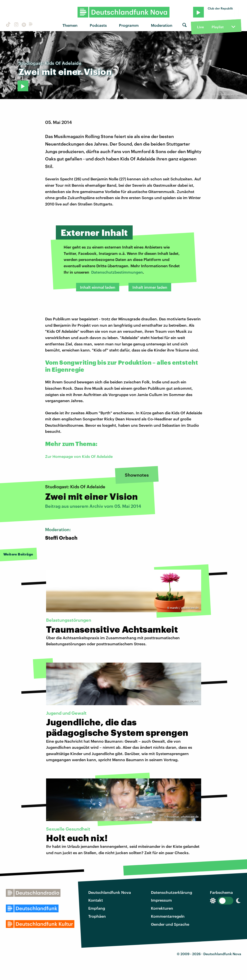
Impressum (161, 900)
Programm (129, 25)
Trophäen (97, 916)
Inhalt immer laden (149, 287)
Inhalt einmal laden (97, 287)
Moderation (161, 25)
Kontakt (95, 900)
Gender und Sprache (170, 924)
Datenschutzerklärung (171, 892)
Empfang (96, 908)
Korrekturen (162, 908)
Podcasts (98, 25)
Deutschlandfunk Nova (109, 892)
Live (200, 27)
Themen (70, 25)
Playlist (218, 27)
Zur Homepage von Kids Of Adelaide (79, 456)
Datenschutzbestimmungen (117, 272)
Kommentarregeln (168, 916)
